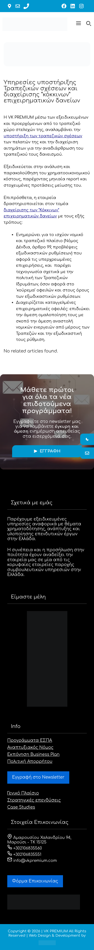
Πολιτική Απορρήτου (29, 761)
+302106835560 (24, 848)
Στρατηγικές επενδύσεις (34, 800)
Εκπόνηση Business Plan (33, 754)
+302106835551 (24, 854)
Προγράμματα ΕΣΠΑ (29, 740)
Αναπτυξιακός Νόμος (30, 747)
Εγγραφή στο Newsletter (38, 777)
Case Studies (21, 807)
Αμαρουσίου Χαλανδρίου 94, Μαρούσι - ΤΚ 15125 (39, 839)
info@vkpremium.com (32, 860)
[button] (78, 24)
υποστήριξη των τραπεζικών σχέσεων (43, 136)
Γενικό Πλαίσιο (23, 793)
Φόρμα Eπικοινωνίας (35, 881)
